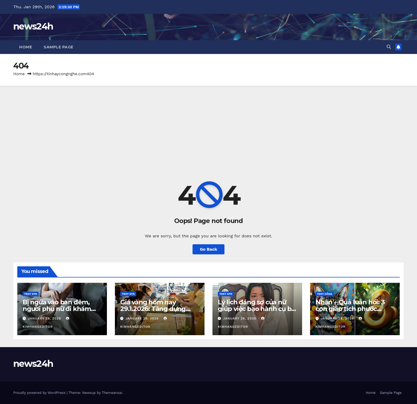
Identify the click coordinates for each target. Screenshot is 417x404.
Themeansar (112, 393)
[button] (389, 46)
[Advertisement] (208, 126)
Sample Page (58, 47)
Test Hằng (324, 293)
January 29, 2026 (45, 318)
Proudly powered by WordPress (40, 393)
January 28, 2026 (240, 318)
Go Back (208, 249)
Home (25, 47)
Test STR (30, 293)
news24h (33, 26)
